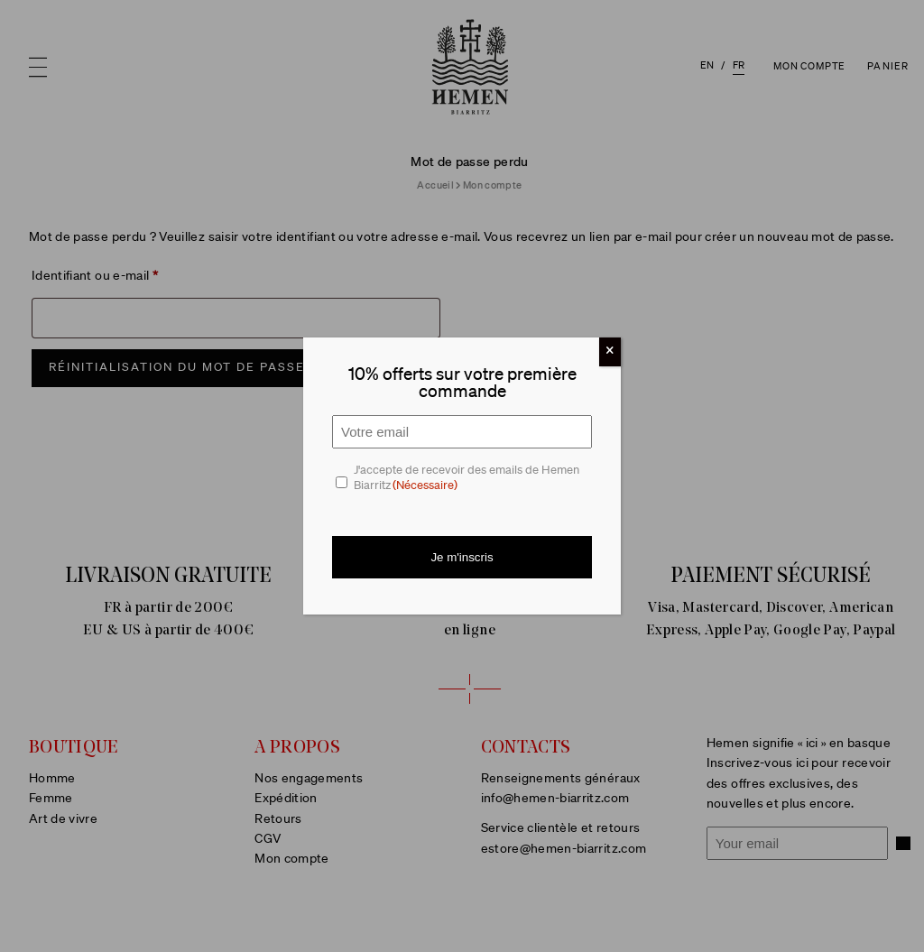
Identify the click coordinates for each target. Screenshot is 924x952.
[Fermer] (610, 351)
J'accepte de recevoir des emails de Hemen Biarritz (466, 479)
